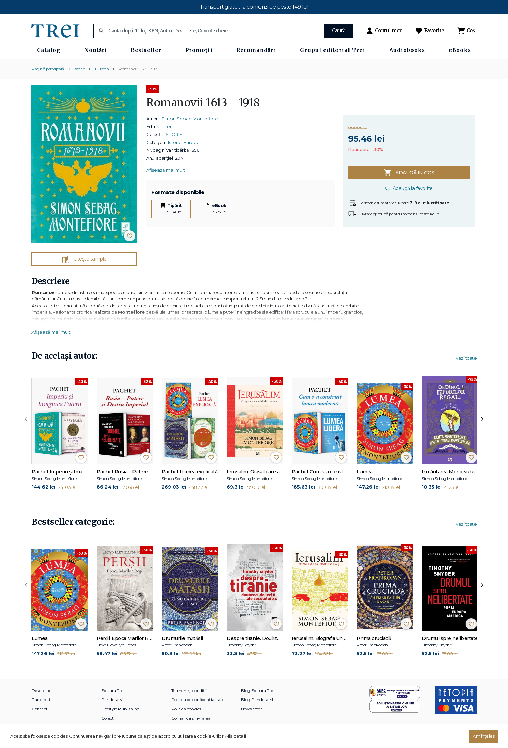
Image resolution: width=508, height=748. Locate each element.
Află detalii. (236, 736)
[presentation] (26, 419)
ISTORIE (173, 134)
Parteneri (40, 699)
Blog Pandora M (257, 699)
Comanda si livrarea (191, 718)
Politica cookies (186, 708)
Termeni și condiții (189, 690)
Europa (102, 68)
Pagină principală (47, 68)
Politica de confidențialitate (197, 699)
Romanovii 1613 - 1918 (138, 68)
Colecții (108, 718)
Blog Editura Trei (257, 690)
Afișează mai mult (165, 170)
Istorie (79, 68)
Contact (39, 708)
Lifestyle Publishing (120, 708)
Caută (339, 30)
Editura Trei (112, 690)
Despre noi (41, 690)
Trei (167, 126)
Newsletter (251, 708)
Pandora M (112, 699)
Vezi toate (466, 358)
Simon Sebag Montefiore (189, 118)
